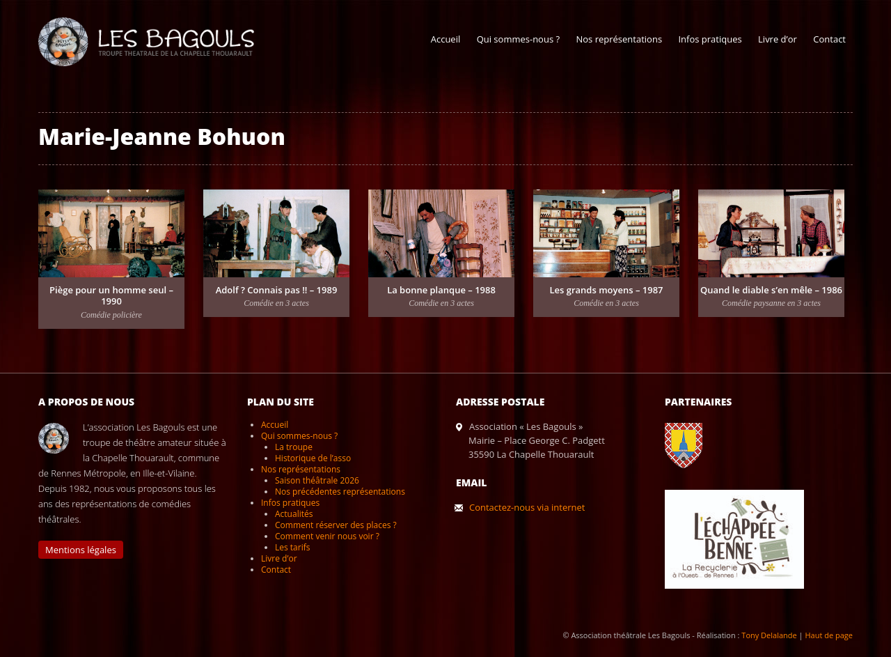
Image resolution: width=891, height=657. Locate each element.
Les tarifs (292, 547)
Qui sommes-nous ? (518, 39)
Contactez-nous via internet (527, 507)
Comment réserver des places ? (336, 525)
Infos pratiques (709, 39)
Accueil (446, 39)
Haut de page (829, 635)
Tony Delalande (768, 635)
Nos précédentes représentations (340, 491)
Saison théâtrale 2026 (317, 480)
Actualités (294, 514)
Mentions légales (80, 549)
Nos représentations (619, 39)
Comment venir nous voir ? (327, 536)
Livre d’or (777, 39)
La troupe (294, 447)
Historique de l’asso (313, 458)
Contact (829, 39)
